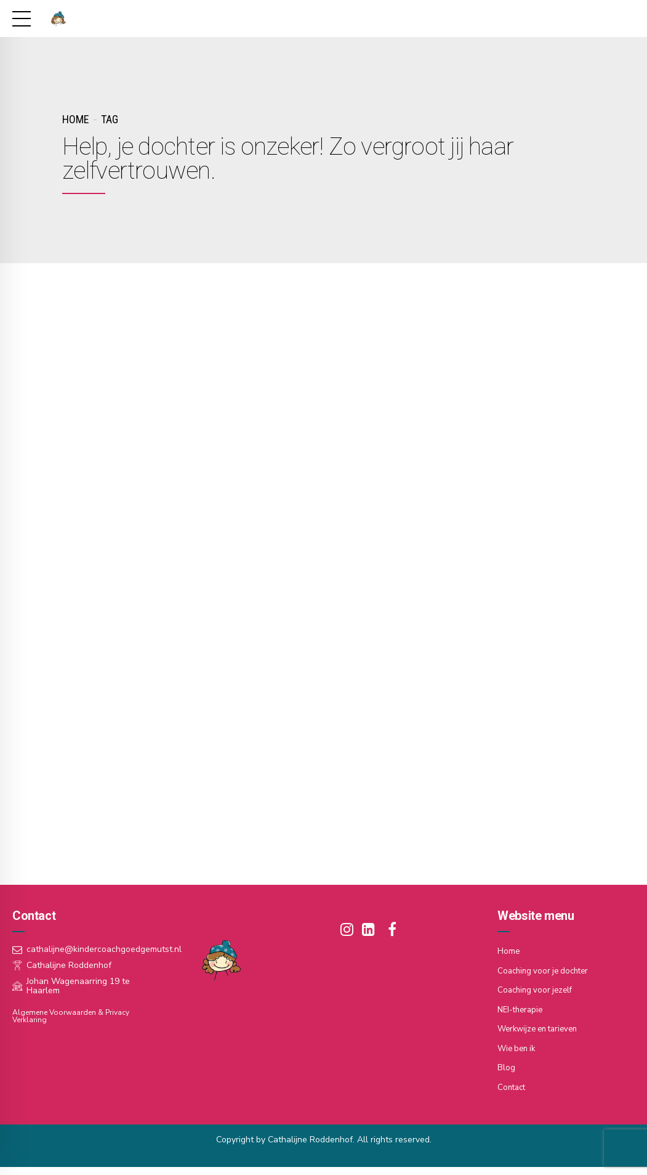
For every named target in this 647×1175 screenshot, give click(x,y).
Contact (512, 1086)
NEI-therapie (522, 1010)
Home (75, 119)
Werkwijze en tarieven (541, 1029)
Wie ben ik (518, 1048)
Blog (506, 1067)
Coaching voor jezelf (537, 991)
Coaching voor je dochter (546, 972)
